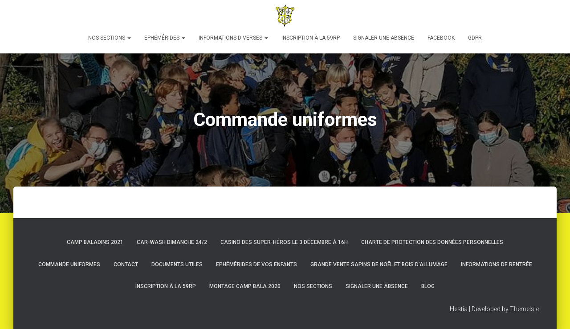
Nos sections (109, 38)
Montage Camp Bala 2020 (245, 286)
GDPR (475, 38)
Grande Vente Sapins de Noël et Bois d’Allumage (379, 264)
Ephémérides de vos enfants (256, 264)
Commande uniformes (69, 264)
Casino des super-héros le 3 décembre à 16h (284, 242)
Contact (126, 264)
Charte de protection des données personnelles (432, 242)
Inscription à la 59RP (310, 38)
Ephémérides (164, 38)
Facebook (441, 38)
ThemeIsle (524, 309)
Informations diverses (233, 38)
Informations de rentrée (496, 264)
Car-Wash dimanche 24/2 (172, 242)
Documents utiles (177, 264)
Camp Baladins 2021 (95, 242)
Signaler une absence (383, 38)
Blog (428, 286)
